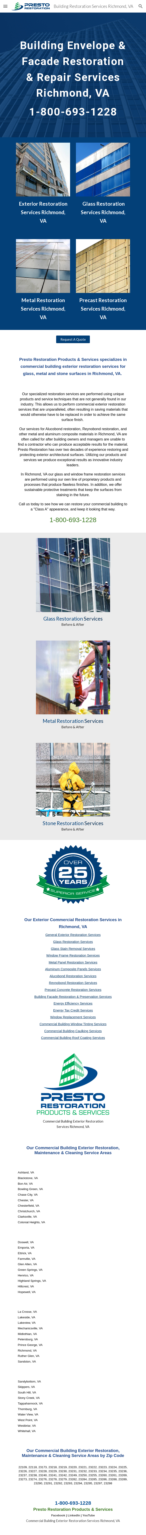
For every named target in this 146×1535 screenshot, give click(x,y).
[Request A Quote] (73, 339)
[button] (5, 6)
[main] (73, 75)
